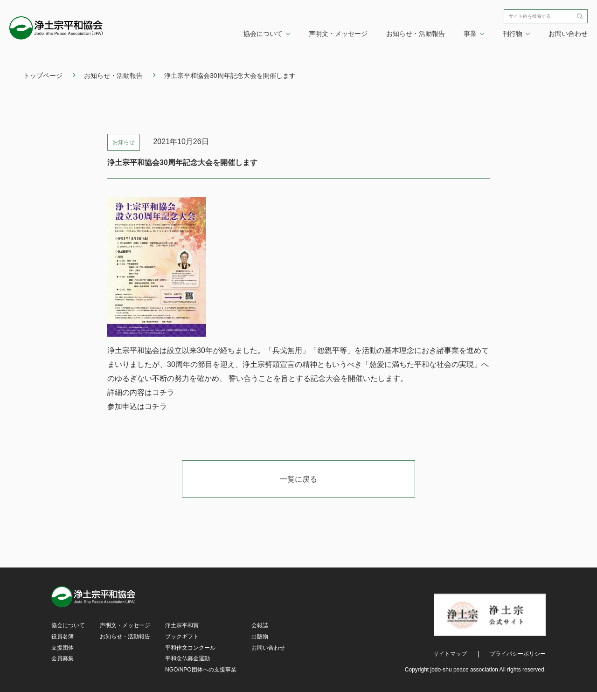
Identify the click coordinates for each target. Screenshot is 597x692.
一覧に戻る (298, 479)
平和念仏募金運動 (187, 658)
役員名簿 (62, 636)
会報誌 (259, 625)
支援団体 (62, 647)
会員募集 (62, 658)
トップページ (42, 75)
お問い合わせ (568, 33)
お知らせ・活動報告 (415, 33)
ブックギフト (182, 636)
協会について (68, 625)
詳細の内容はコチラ (140, 392)
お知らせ (123, 142)
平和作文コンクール (190, 647)
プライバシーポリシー (518, 653)
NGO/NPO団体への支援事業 (200, 669)
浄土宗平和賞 (182, 625)
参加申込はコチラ (137, 406)
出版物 (259, 636)
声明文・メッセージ (338, 33)
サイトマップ (450, 653)
